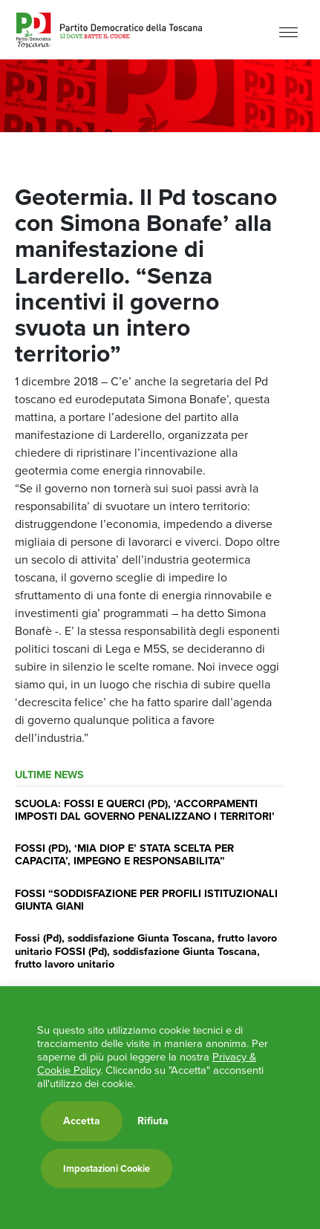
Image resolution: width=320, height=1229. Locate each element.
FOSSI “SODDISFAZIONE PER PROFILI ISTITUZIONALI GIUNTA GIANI (146, 899)
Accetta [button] (81, 1121)
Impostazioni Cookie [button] (106, 1168)
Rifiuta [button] (153, 1121)
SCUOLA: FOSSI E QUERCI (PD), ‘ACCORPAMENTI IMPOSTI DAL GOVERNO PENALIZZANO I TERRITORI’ (145, 809)
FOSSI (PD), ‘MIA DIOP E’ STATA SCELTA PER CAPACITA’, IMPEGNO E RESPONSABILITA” (124, 854)
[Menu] (288, 31)
